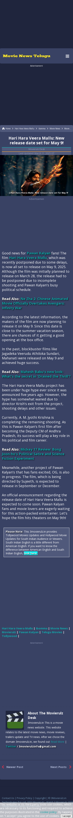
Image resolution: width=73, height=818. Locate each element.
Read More (57, 741)
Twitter (11, 746)
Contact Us (8, 798)
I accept (66, 816)
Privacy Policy (24, 798)
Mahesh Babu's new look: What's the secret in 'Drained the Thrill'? (36, 374)
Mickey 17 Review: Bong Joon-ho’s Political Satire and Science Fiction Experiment (33, 454)
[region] (36, 24)
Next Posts (61, 767)
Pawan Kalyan (38, 253)
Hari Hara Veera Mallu (28, 257)
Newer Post (11, 767)
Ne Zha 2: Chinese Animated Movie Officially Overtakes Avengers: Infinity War (35, 303)
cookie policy (48, 812)
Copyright (40, 798)
